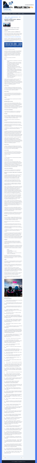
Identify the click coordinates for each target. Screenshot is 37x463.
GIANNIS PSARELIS (11, 21)
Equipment (19, 13)
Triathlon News (6, 13)
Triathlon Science (14, 13)
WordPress (16, 461)
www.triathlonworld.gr (7, 36)
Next (22, 457)
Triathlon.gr (7, 9)
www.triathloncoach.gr (18, 36)
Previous (5, 457)
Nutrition (23, 13)
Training (10, 13)
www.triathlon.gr (12, 36)
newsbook (20, 461)
